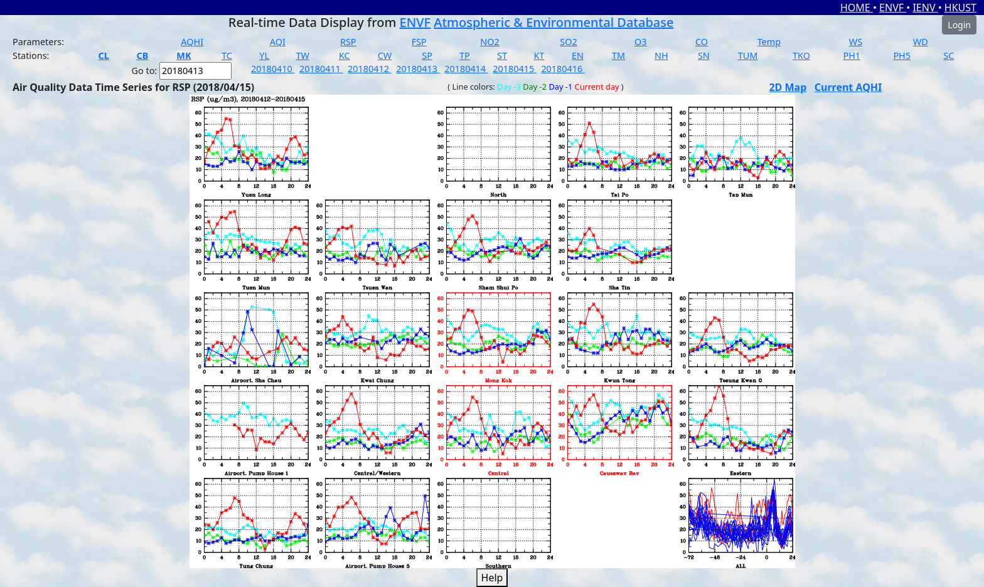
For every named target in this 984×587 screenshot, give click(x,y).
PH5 (902, 55)
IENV (925, 7)
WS (855, 42)
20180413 (418, 69)
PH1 (851, 55)
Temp (769, 42)
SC (948, 55)
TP (464, 55)
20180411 (321, 69)
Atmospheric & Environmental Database (553, 22)
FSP (419, 42)
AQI (278, 42)
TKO (801, 55)
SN (704, 55)
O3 (640, 42)
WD (920, 42)
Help (492, 577)
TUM (748, 55)
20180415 (515, 69)
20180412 (370, 69)
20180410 (273, 69)
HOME (856, 7)
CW (385, 55)
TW (302, 55)
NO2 (489, 42)
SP (427, 55)
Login (959, 25)
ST (502, 55)
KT (539, 55)
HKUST (960, 7)
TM (618, 55)
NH (661, 55)
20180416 (563, 69)
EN (578, 55)
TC (227, 55)
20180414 (466, 69)
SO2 (568, 42)
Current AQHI (848, 87)
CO (701, 42)
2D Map (787, 87)
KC (344, 55)
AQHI (192, 42)
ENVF (892, 7)
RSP (348, 42)
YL (264, 55)
